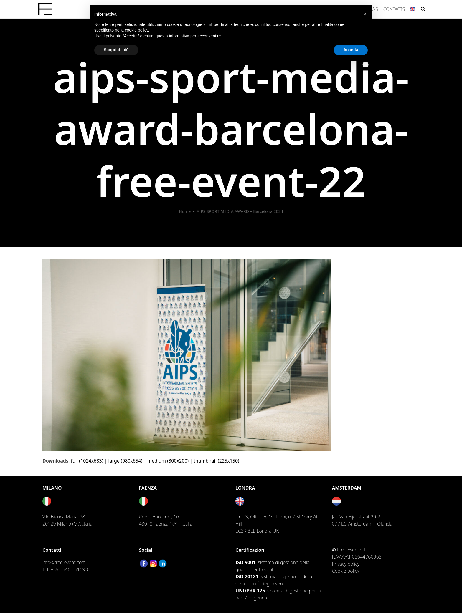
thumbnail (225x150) (216, 461)
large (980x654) (125, 461)
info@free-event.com (64, 562)
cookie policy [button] (136, 30)
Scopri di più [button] (116, 49)
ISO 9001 (245, 562)
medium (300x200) (168, 461)
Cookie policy (345, 571)
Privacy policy (346, 564)
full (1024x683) (87, 461)
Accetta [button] (350, 49)
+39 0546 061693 (69, 569)
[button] (423, 9)
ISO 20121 (246, 576)
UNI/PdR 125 (250, 590)
